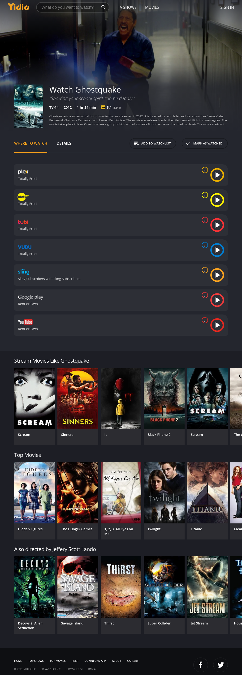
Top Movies (58, 660)
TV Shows (127, 7)
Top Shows (36, 660)
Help (75, 660)
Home (18, 660)
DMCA (91, 669)
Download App (95, 660)
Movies (152, 7)
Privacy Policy (50, 669)
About (116, 660)
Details (64, 143)
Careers (132, 660)
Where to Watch (30, 143)
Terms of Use (74, 669)
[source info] (204, 170)
